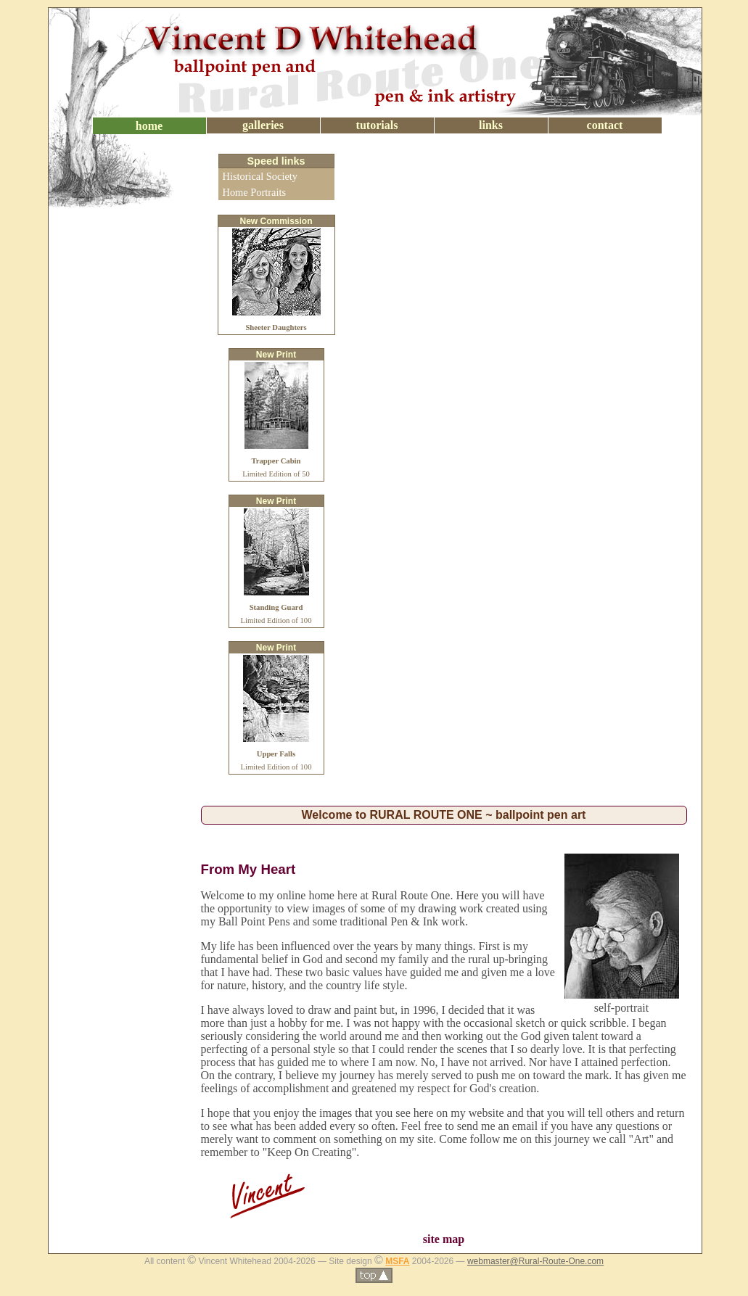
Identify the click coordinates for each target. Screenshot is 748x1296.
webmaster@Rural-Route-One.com (535, 1261)
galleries (263, 125)
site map (443, 1239)
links (491, 125)
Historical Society (260, 176)
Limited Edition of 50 (276, 461)
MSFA (397, 1261)
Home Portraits (255, 192)
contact (605, 125)
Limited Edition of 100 (276, 607)
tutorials (377, 125)
